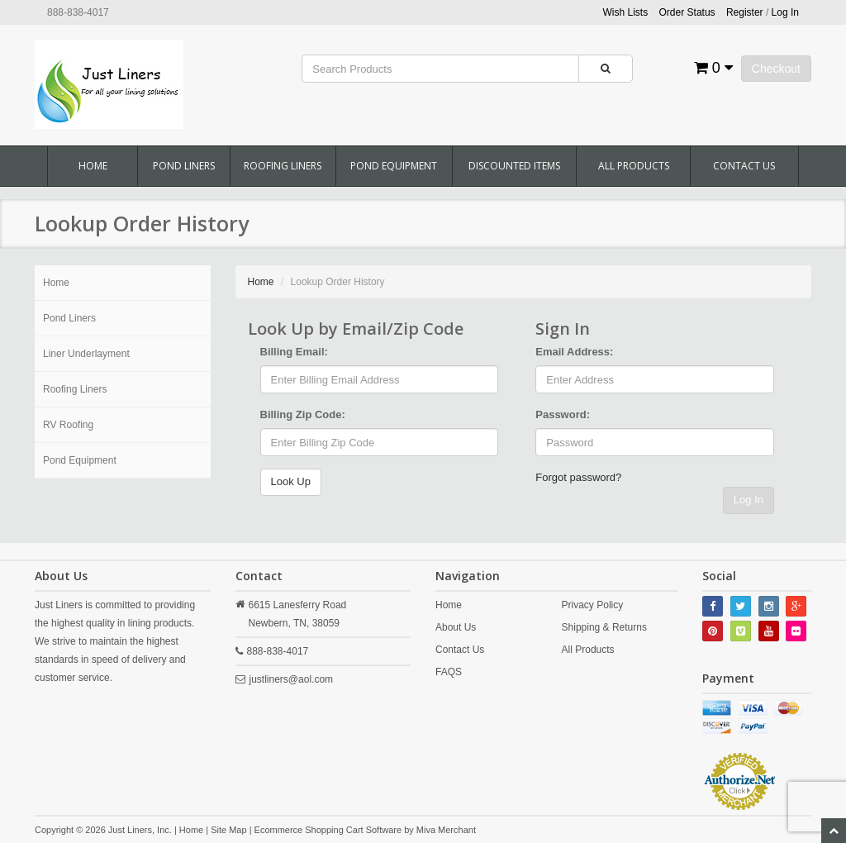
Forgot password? (578, 477)
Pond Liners (184, 166)
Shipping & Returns (604, 627)
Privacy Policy (593, 605)
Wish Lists (626, 12)
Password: (562, 414)
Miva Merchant (446, 830)
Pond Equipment (393, 166)
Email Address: (574, 351)
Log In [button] (785, 12)
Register (744, 12)
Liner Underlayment (86, 354)
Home (92, 166)
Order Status (687, 12)
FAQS (448, 672)
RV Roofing (68, 425)
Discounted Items (514, 166)
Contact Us (744, 166)
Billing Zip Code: (302, 414)
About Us (455, 627)
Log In (748, 499)
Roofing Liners (282, 166)
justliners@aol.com (292, 679)
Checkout (776, 68)
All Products (633, 166)
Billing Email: (294, 351)
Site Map (228, 830)
